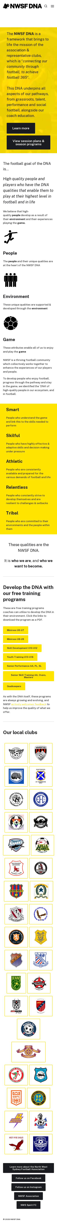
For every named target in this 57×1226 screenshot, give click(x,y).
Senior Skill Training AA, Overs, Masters (28, 676)
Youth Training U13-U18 (20, 657)
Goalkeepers (14, 686)
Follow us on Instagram (29, 1187)
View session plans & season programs (28, 142)
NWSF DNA (15, 1219)
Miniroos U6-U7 (15, 630)
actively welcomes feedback (28, 704)
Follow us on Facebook (28, 1178)
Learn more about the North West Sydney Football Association (28, 1167)
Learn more (20, 128)
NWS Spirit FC (28, 1205)
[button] (46, 6)
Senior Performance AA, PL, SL (24, 666)
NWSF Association (28, 1196)
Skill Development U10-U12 (22, 648)
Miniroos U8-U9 (15, 639)
